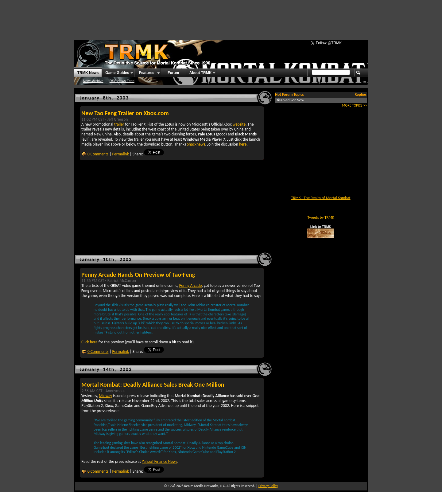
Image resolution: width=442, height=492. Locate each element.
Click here (89, 342)
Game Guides (117, 73)
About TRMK (200, 73)
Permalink (120, 154)
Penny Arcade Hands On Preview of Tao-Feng (138, 274)
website (239, 124)
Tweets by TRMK (320, 217)
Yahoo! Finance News (159, 461)
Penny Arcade (190, 285)
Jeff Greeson (117, 119)
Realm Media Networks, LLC (204, 486)
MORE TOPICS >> (354, 105)
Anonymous (115, 390)
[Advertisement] (221, 17)
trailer (119, 124)
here (243, 144)
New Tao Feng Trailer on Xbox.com (125, 113)
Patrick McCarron (121, 280)
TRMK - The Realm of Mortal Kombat (320, 197)
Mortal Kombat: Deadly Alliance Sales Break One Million (152, 384)
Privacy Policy (268, 486)
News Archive (93, 81)
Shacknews (196, 144)
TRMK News (88, 73)
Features (146, 73)
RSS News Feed (122, 81)
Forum (173, 73)
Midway (105, 395)
